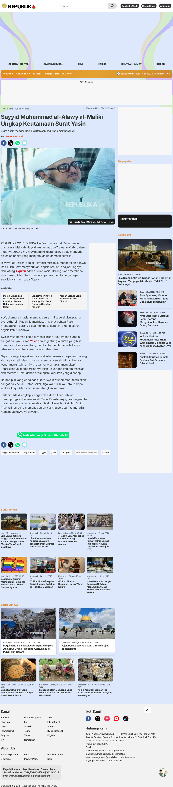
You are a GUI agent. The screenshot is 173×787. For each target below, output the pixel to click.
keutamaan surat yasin (86, 452)
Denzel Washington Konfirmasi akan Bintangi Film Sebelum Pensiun (42, 301)
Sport (50, 726)
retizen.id (165, 6)
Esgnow (5, 735)
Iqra (11, 108)
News (4, 726)
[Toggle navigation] (4, 5)
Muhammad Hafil (14, 136)
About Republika (9, 754)
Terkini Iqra (124, 234)
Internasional (7, 730)
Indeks (161, 64)
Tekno (27, 730)
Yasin (33, 341)
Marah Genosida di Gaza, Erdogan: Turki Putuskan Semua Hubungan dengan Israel (14, 301)
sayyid (43, 452)
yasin (53, 452)
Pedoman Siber (55, 754)
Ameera (5, 717)
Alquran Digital (18, 64)
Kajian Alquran (53, 64)
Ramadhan (29, 739)
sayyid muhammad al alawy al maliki (18, 452)
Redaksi (28, 754)
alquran (105, 452)
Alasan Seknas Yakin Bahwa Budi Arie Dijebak (71, 298)
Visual (27, 735)
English (51, 735)
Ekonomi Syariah (32, 717)
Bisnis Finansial (55, 730)
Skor (49, 717)
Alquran (21, 271)
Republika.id (148, 6)
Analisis (28, 726)
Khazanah (6, 722)
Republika (8, 73)
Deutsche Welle (130, 6)
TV (2, 739)
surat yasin (66, 452)
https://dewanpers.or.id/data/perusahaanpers (26, 775)
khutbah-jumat (131, 64)
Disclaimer (6, 759)
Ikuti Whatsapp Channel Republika (43, 435)
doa (80, 64)
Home (4, 108)
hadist (102, 64)
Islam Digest (53, 722)
